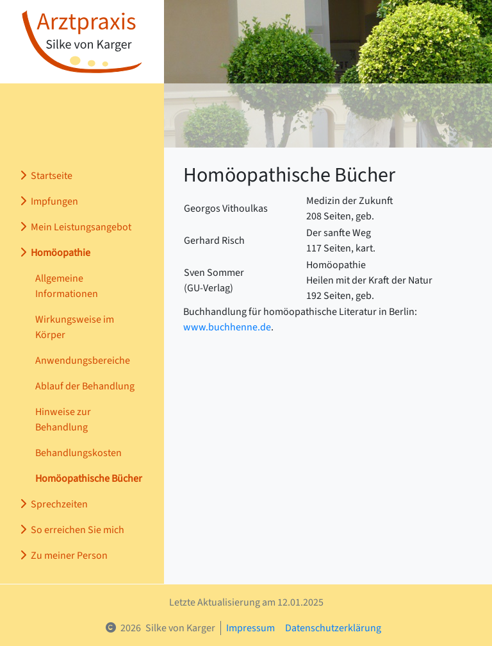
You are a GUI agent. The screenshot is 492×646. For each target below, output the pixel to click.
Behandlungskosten (78, 453)
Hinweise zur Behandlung (63, 419)
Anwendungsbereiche (82, 360)
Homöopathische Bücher (88, 479)
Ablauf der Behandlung (85, 386)
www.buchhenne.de (227, 327)
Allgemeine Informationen (66, 286)
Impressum (250, 628)
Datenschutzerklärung (333, 628)
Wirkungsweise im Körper (74, 327)
